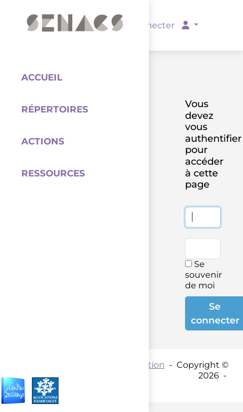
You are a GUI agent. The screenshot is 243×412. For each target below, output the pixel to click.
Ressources (53, 173)
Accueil (41, 77)
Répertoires (54, 109)
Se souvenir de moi (203, 274)
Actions (42, 141)
